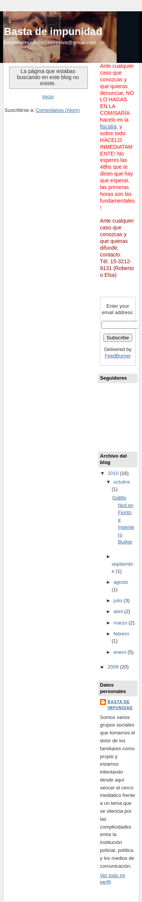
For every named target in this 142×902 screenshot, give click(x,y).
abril (119, 611)
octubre (122, 482)
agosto (121, 582)
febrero (121, 633)
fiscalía (108, 127)
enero (121, 652)
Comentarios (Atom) (58, 110)
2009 (114, 667)
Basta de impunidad (53, 31)
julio (119, 600)
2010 (114, 473)
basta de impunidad (120, 705)
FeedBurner (118, 356)
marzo (121, 623)
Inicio (47, 96)
